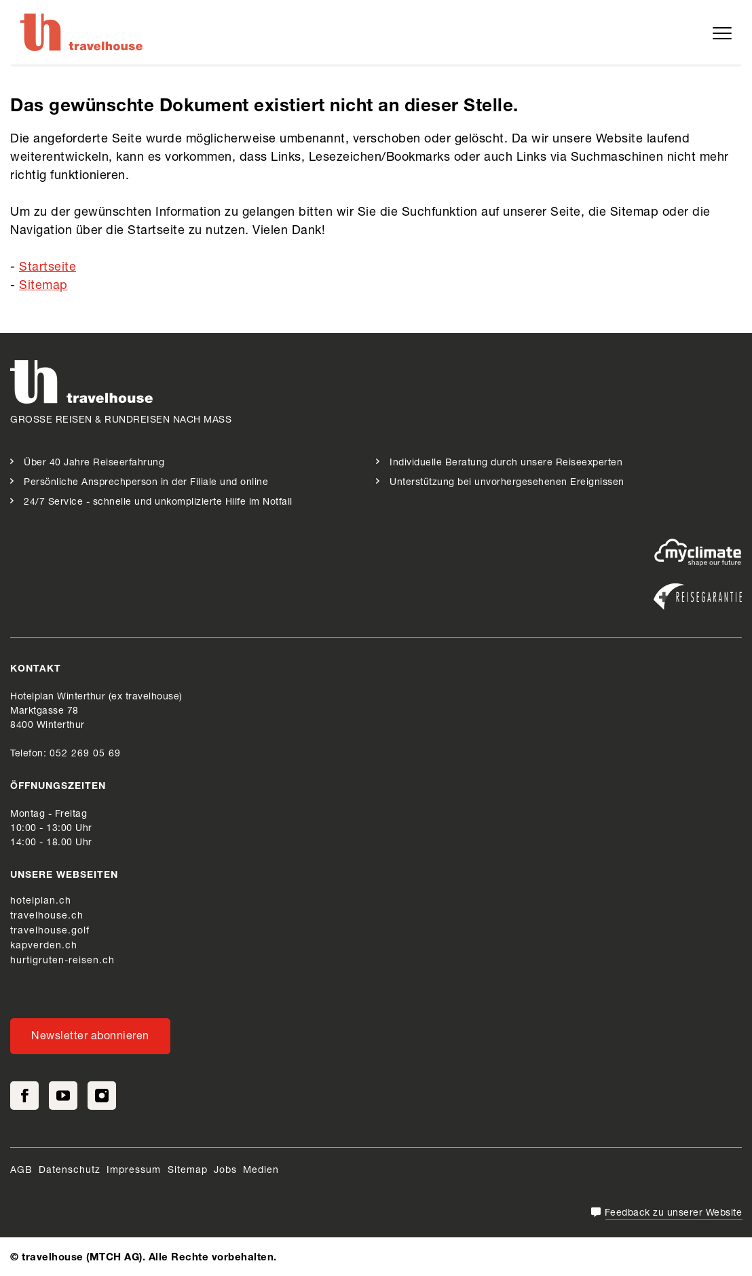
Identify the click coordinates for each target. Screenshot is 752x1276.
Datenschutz (69, 1171)
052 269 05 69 (85, 754)
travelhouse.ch (46, 916)
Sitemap (43, 286)
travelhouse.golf (50, 931)
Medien (261, 1171)
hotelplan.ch (40, 901)
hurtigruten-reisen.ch (62, 961)
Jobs (225, 1171)
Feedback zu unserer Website (673, 1213)
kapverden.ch (43, 946)
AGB (21, 1171)
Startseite (47, 268)
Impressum (135, 1171)
